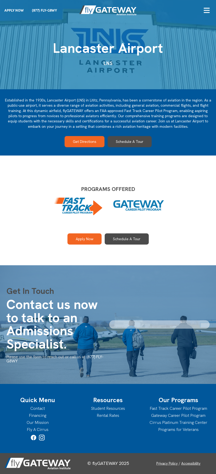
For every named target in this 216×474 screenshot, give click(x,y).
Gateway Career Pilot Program (178, 415)
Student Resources (108, 408)
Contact (37, 408)
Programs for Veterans (178, 429)
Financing (37, 415)
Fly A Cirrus (37, 429)
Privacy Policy (167, 463)
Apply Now (84, 238)
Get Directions (84, 141)
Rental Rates (108, 415)
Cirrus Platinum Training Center (178, 422)
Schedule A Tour (129, 141)
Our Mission (38, 422)
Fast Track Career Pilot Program (178, 408)
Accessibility (190, 463)
